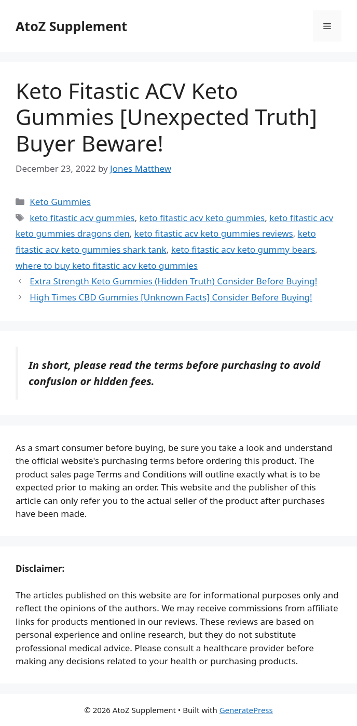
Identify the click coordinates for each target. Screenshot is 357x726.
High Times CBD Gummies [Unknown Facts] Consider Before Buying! (171, 297)
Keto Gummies (60, 202)
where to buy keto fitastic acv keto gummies (107, 265)
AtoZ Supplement (71, 26)
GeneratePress (246, 710)
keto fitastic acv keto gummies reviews (213, 233)
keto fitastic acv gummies (82, 218)
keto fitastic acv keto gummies (202, 218)
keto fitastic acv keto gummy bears (243, 249)
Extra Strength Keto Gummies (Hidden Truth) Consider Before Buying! (173, 281)
